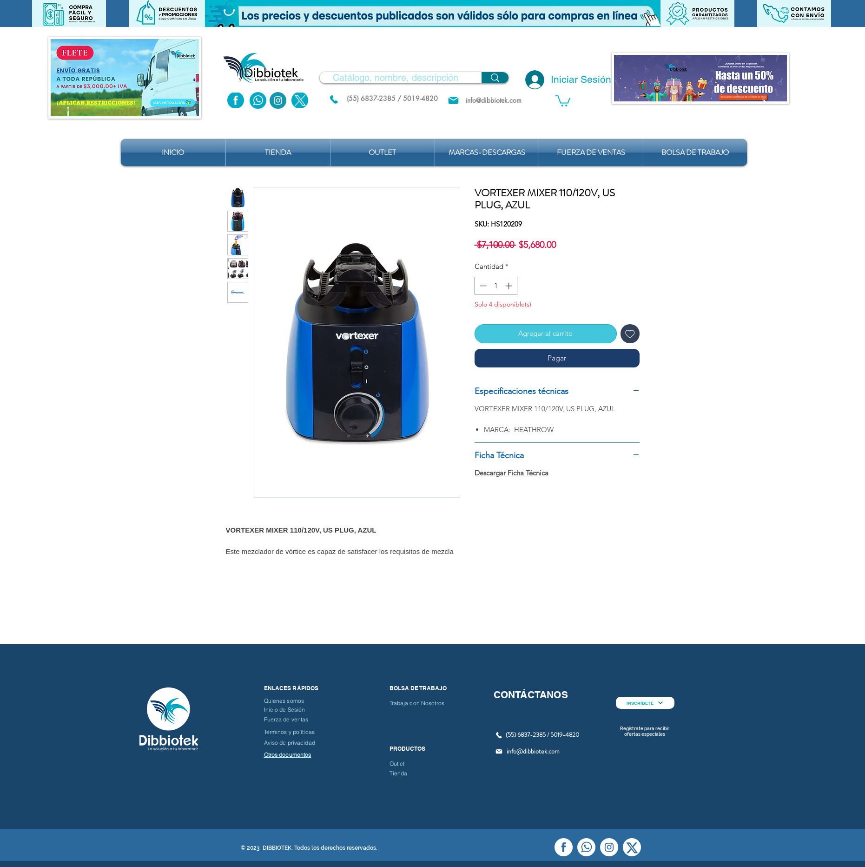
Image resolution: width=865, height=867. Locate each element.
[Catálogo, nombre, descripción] (395, 77)
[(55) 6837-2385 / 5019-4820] (392, 98)
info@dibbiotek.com (533, 751)
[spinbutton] (495, 285)
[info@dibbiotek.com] (493, 100)
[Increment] (509, 285)
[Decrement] (482, 285)
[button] (432, 13)
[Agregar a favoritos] (630, 333)
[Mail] (453, 100)
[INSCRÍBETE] (645, 703)
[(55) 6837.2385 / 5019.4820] (334, 99)
